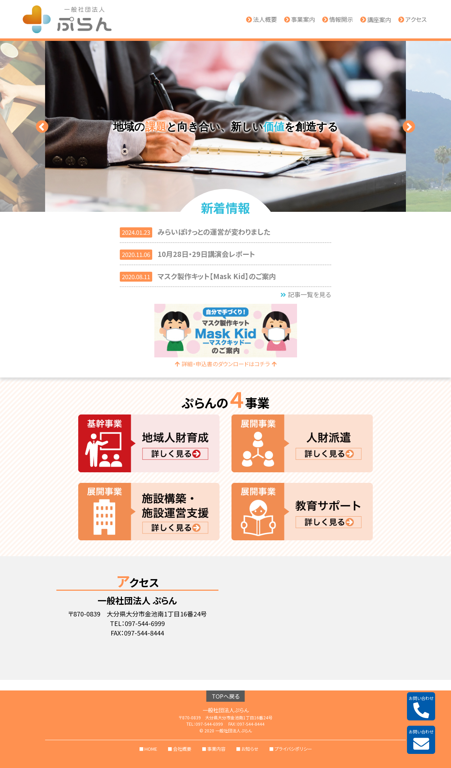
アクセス (412, 19)
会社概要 (182, 748)
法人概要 (261, 19)
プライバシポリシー (293, 748)
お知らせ (250, 748)
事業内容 (216, 748)
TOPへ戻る (226, 696)
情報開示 (337, 19)
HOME (150, 748)
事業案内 (299, 19)
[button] (42, 126)
